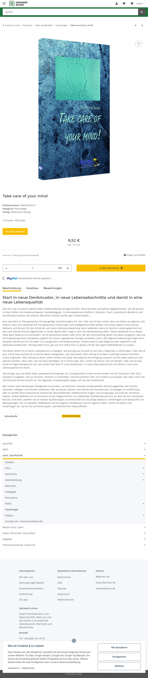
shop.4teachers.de (105, 582)
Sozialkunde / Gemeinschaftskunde (24, 521)
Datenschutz (28, 668)
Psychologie (20, 208)
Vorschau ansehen (15, 231)
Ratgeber (7, 539)
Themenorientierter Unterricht (19, 544)
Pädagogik (10, 491)
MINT (5, 449)
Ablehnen (119, 666)
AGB (59, 582)
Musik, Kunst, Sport (13, 527)
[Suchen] (70, 11)
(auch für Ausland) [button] (30, 255)
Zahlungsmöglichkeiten (31, 582)
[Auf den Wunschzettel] (138, 43)
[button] (116, 3)
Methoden (10, 485)
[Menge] (33, 268)
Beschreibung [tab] (12, 288)
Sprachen (8, 443)
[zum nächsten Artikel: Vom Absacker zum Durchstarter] (142, 25)
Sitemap (61, 588)
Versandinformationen (31, 588)
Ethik (7, 468)
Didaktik (9, 462)
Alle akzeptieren (119, 647)
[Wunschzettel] (124, 3)
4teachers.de (103, 576)
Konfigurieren (119, 656)
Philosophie (11, 497)
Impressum (13, 668)
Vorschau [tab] (32, 288)
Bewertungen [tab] (53, 288)
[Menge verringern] (6, 268)
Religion (9, 515)
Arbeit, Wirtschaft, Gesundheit (19, 533)
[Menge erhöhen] (67, 268)
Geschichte (11, 474)
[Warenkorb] (136, 3)
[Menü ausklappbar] (4, 2)
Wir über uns (26, 577)
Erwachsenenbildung (71, 416)
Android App (26, 594)
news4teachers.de (105, 588)
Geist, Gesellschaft (13, 455)
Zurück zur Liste (12, 25)
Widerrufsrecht (65, 599)
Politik (8, 503)
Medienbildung (13, 479)
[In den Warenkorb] (5, 36)
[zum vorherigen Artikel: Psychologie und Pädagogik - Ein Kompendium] (135, 25)
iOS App (23, 599)
